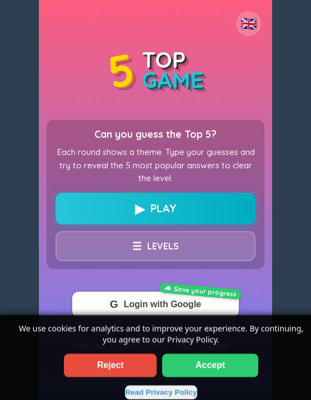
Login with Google (155, 304)
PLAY (156, 209)
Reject (110, 374)
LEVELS (155, 246)
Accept (210, 374)
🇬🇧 (248, 23)
